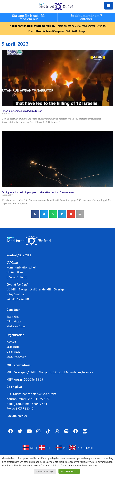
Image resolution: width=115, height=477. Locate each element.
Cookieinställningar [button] (44, 471)
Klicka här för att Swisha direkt (34, 394)
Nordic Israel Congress (50, 31)
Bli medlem (13, 346)
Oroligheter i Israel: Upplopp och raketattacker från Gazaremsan (38, 192)
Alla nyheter (14, 321)
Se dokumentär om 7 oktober (86, 17)
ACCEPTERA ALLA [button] (69, 471)
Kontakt (11, 342)
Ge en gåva (13, 351)
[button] (35, 214)
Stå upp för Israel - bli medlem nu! (28, 17)
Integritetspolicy (16, 356)
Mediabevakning (16, 326)
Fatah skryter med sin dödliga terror (22, 110)
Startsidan (13, 316)
